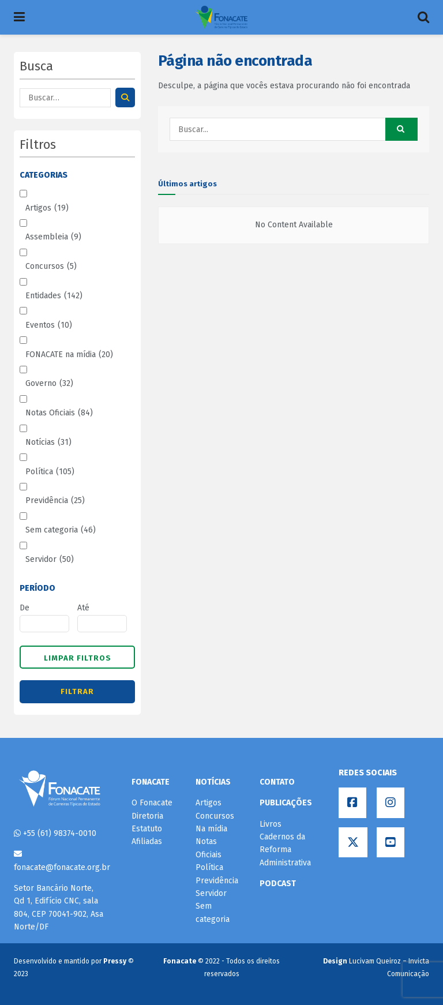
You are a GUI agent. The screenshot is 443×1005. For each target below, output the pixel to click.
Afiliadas (147, 841)
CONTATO (277, 782)
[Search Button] (401, 129)
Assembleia (53, 237)
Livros (270, 824)
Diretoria (147, 816)
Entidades (53, 296)
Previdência (55, 500)
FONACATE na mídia (69, 354)
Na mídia (211, 829)
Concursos (51, 266)
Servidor (49, 559)
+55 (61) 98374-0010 (55, 833)
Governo (49, 383)
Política (49, 472)
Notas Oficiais (59, 413)
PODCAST (278, 883)
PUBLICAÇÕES (286, 803)
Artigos (47, 208)
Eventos (48, 325)
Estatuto (147, 829)
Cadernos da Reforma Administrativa (285, 850)
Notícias (48, 442)
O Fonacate (152, 803)
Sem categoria (60, 530)
